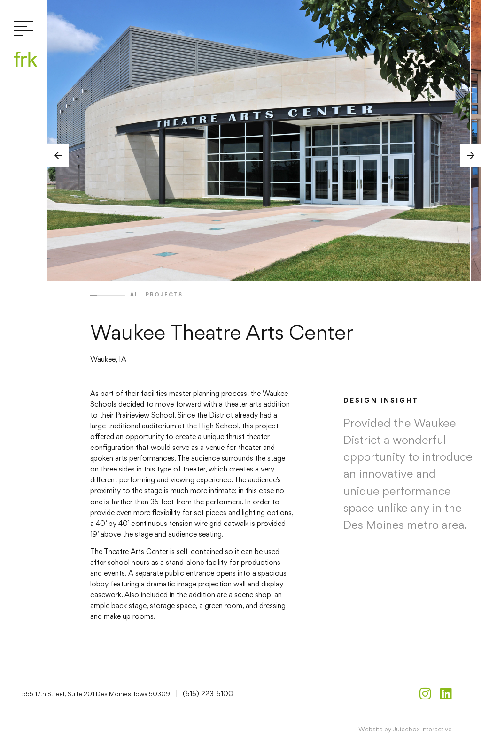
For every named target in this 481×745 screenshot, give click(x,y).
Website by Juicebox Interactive (405, 729)
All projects (156, 294)
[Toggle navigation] (23, 29)
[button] (58, 155)
